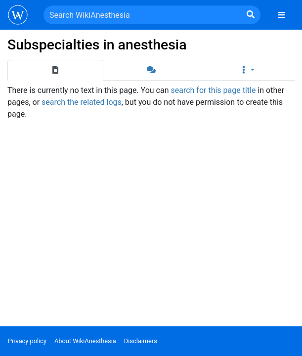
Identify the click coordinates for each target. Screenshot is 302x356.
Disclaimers (140, 341)
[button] (247, 70)
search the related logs (82, 102)
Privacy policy (27, 341)
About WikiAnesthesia (85, 341)
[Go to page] (250, 14)
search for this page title (213, 90)
